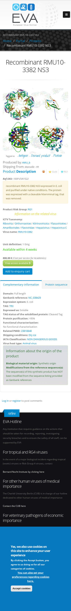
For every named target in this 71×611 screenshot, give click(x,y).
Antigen (23, 155)
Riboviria (8, 223)
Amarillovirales (11, 227)
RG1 (66, 171)
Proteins (35, 41)
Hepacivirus (42, 227)
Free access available (18, 263)
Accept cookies (21, 588)
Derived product (40, 155)
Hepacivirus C (59, 227)
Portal (20, 41)
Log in (5, 400)
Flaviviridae (27, 227)
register (16, 400)
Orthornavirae (23, 223)
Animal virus (30, 343)
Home (7, 41)
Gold (54, 171)
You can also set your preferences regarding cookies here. (30, 577)
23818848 (26, 331)
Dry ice (32, 335)
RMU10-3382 (25, 231)
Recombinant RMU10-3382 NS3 (29, 45)
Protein (57, 155)
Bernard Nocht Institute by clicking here (23, 471)
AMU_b (26, 162)
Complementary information (21, 284)
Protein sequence (56, 284)
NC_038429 (34, 297)
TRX (11, 306)
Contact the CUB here (14, 505)
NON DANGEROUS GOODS (42, 339)
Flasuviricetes (58, 223)
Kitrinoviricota (41, 223)
